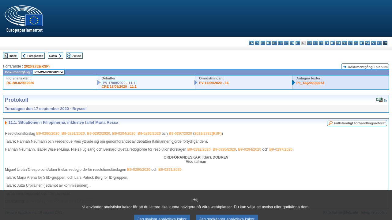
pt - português (356, 43)
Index (13, 55)
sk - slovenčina (367, 43)
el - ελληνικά (286, 43)
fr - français (298, 43)
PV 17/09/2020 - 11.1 (119, 83)
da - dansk (268, 43)
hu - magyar (332, 43)
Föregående (35, 55)
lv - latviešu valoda (321, 43)
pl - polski (350, 43)
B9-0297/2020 (180, 133)
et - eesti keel (280, 43)
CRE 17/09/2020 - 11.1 (119, 86)
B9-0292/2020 (98, 133)
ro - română (362, 43)
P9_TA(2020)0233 (310, 83)
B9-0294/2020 (123, 133)
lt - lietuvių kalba (327, 43)
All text (76, 55)
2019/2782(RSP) (207, 133)
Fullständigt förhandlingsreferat (360, 123)
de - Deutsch (274, 43)
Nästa (53, 55)
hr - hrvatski (309, 43)
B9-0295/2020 (149, 133)
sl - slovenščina (373, 43)
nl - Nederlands (344, 43)
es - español (257, 43)
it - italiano (315, 43)
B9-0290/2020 (47, 133)
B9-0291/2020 (73, 133)
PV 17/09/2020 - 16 (213, 83)
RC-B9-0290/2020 (20, 83)
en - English (292, 43)
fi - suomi (379, 43)
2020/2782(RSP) (37, 66)
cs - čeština (263, 43)
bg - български (251, 43)
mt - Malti (338, 43)
